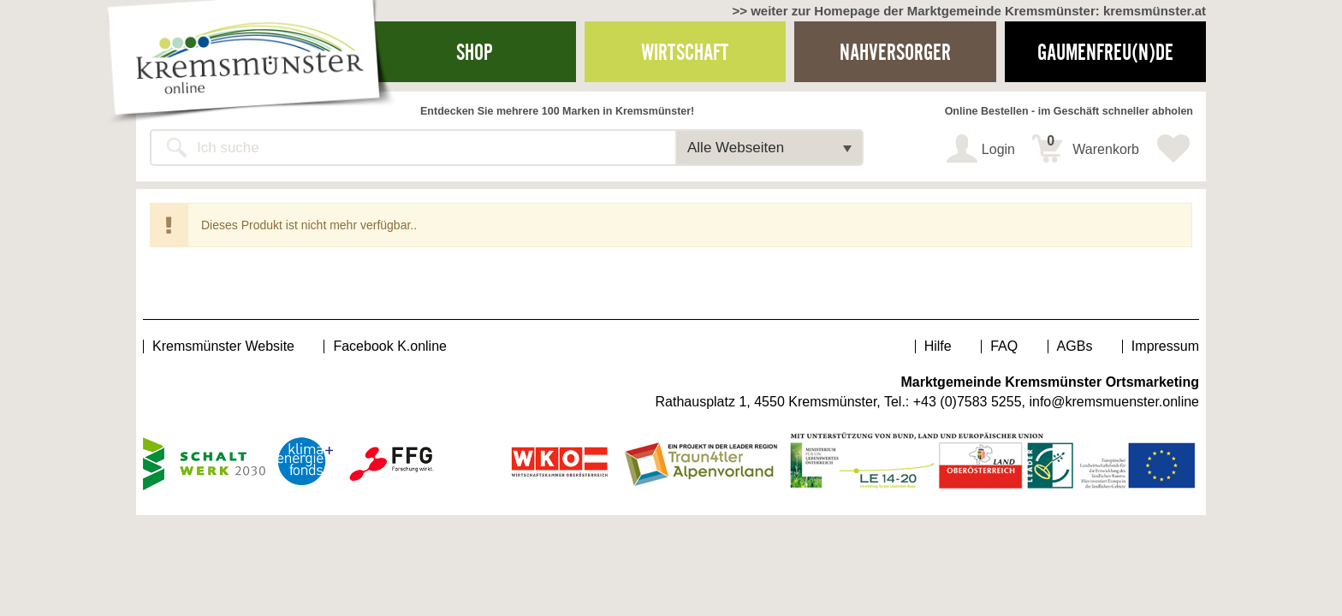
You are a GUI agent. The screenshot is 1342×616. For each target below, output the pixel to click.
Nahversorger (895, 51)
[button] (769, 147)
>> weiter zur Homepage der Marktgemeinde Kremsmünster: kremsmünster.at (969, 10)
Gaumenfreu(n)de (1105, 51)
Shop (474, 51)
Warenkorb (1093, 145)
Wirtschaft (684, 51)
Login (998, 149)
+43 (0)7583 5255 (967, 401)
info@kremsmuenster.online (1114, 401)
